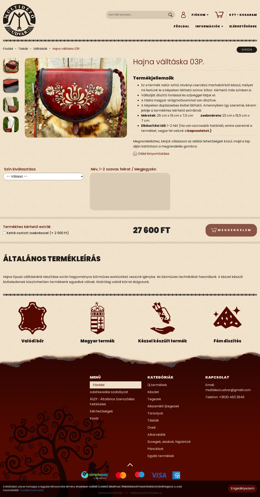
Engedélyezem (242, 488)
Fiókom (200, 15)
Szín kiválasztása (20, 169)
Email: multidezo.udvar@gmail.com (228, 387)
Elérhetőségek (243, 26)
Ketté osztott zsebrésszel (38, 233)
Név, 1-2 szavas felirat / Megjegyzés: (124, 169)
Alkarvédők (156, 434)
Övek (151, 427)
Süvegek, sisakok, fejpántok (169, 441)
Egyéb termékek (160, 456)
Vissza (247, 49)
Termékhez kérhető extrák (27, 226)
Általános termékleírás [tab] (52, 259)
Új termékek (157, 385)
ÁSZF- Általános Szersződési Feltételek (112, 402)
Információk (209, 26)
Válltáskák (40, 49)
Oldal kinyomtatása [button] (151, 153)
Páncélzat (155, 448)
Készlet (153, 392)
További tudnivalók (32, 490)
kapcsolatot (198, 130)
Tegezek (154, 399)
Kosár (94, 418)
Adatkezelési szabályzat (109, 392)
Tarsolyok (155, 413)
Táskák (23, 49)
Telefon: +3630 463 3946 (224, 397)
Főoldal (181, 26)
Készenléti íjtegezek (163, 406)
